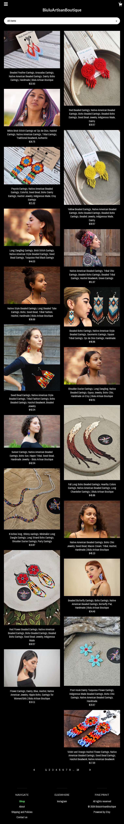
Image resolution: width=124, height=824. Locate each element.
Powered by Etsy (102, 812)
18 (78, 770)
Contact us (21, 817)
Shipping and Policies (21, 812)
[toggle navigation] (6, 4)
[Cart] (120, 4)
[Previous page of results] (34, 770)
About (22, 806)
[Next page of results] (90, 770)
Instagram (62, 801)
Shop (22, 801)
